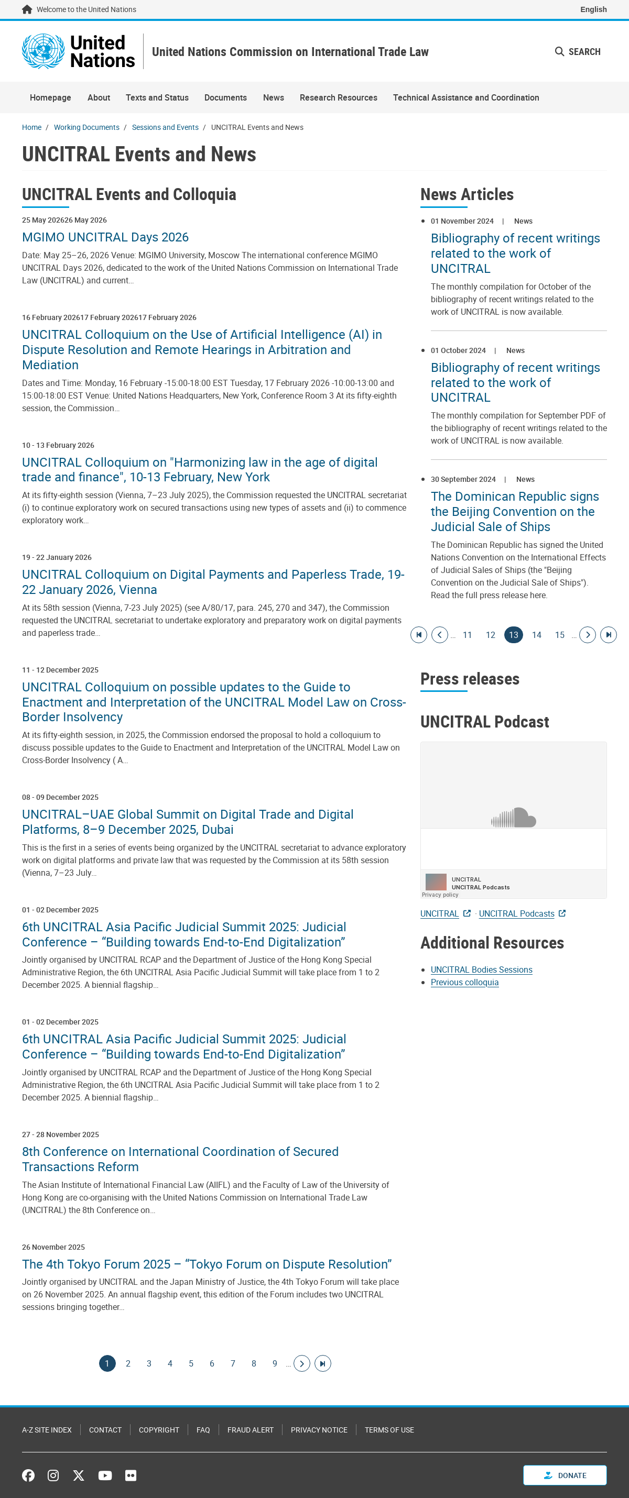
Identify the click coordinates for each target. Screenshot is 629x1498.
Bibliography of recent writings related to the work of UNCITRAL (515, 253)
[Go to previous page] (439, 634)
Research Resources (338, 97)
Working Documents (87, 127)
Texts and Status (157, 97)
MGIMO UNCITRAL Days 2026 (105, 237)
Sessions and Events (165, 127)
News (273, 97)
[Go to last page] (322, 1363)
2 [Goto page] (128, 1363)
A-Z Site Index (47, 1430)
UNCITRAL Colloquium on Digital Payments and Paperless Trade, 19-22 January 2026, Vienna (213, 582)
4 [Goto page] (170, 1363)
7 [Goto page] (233, 1363)
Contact (105, 1430)
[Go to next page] (302, 1363)
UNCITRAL (439, 913)
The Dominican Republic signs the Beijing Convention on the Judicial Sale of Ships (515, 511)
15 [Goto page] (559, 635)
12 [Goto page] (490, 635)
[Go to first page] (418, 634)
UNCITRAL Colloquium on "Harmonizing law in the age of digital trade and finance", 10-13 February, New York (200, 470)
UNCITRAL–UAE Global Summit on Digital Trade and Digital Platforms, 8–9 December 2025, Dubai (188, 822)
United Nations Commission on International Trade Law (290, 51)
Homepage (50, 97)
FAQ (203, 1430)
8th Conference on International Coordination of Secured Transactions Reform (180, 1159)
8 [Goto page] (254, 1363)
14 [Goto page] (536, 635)
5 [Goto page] (191, 1363)
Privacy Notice (319, 1430)
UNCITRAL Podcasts (517, 913)
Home (31, 127)
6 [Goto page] (212, 1363)
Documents (225, 97)
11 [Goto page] (467, 635)
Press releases (470, 678)
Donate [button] (565, 1475)
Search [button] (578, 51)
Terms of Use (389, 1430)
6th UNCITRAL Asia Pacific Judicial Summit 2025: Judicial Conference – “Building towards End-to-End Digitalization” (184, 934)
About (99, 97)
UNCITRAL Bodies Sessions (482, 969)
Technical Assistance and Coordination (466, 97)
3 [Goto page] (149, 1363)
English (593, 9)
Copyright (159, 1430)
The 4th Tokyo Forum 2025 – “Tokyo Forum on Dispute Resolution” (207, 1264)
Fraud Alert (250, 1430)
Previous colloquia (465, 982)
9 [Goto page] (275, 1363)
